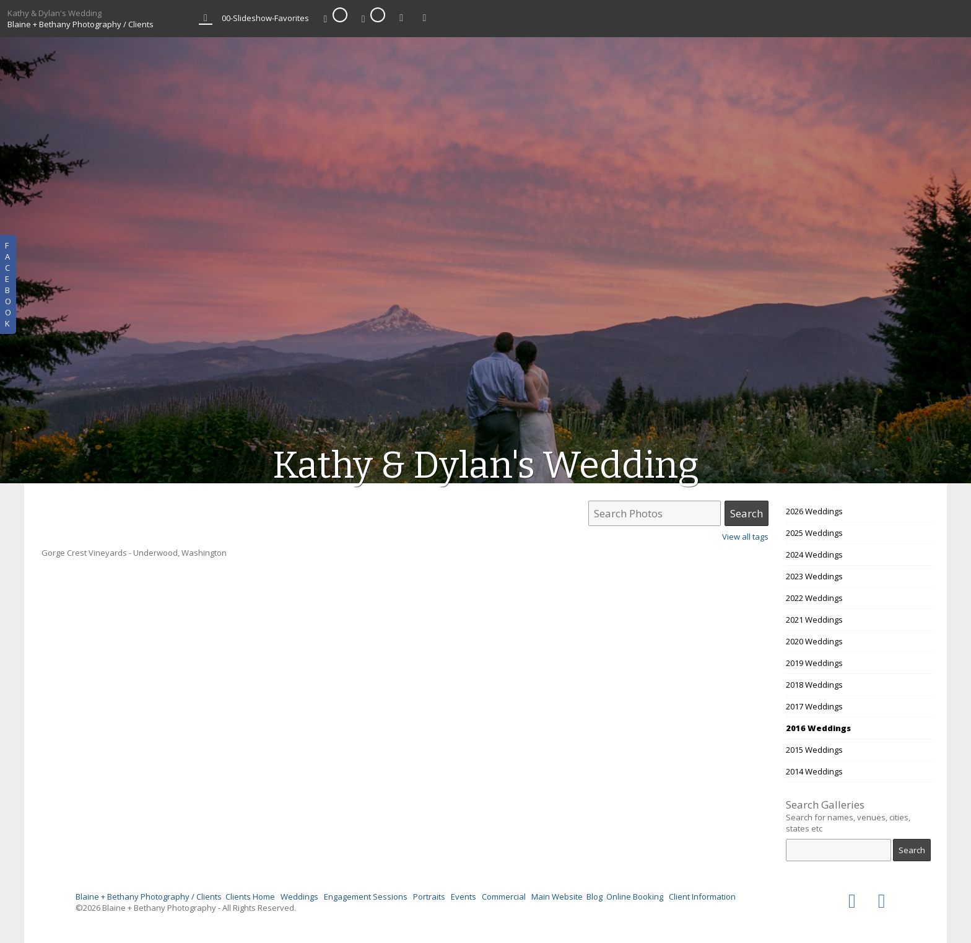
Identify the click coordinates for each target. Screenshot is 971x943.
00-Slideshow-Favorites (265, 18)
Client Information (702, 896)
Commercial (504, 896)
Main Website (557, 896)
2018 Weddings (814, 684)
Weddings (299, 896)
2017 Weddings (814, 706)
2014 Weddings (814, 771)
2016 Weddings (818, 728)
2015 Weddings (814, 749)
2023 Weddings (814, 576)
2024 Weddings (814, 554)
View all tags (745, 536)
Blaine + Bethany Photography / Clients (80, 24)
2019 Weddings (814, 663)
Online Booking (634, 896)
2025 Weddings (814, 532)
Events (463, 896)
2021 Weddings (814, 619)
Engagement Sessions (365, 896)
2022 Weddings (814, 597)
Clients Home (250, 896)
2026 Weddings (814, 511)
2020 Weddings (814, 641)
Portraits (429, 896)
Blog (594, 896)
